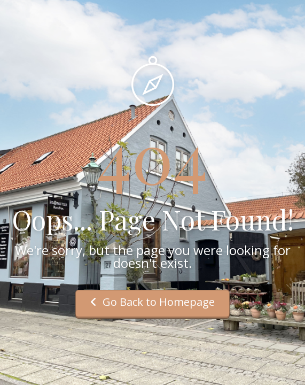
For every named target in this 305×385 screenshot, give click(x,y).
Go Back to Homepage (152, 302)
